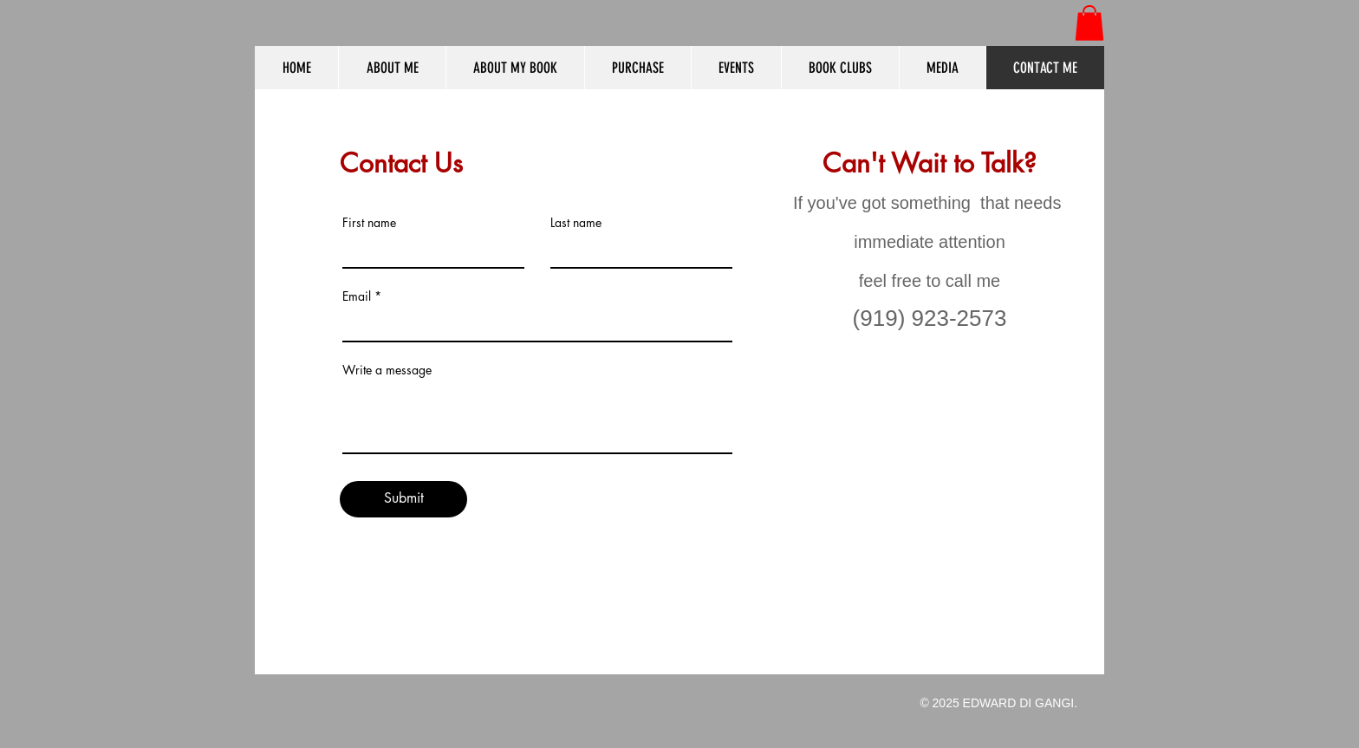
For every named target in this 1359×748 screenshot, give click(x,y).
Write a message (387, 370)
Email (356, 296)
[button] (1089, 23)
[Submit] (403, 499)
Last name (575, 223)
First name (369, 223)
